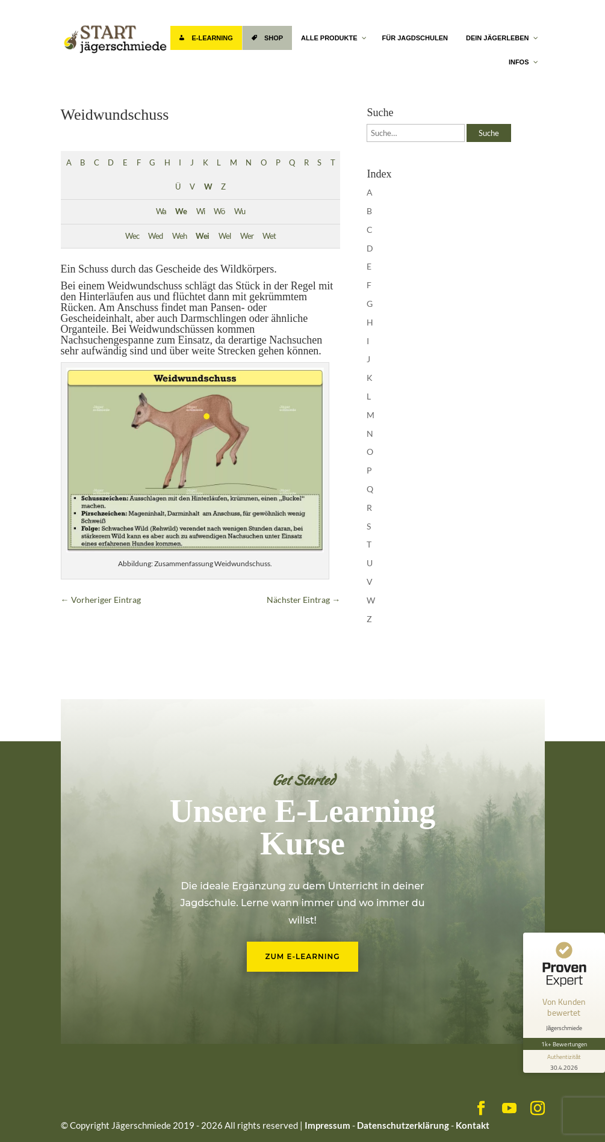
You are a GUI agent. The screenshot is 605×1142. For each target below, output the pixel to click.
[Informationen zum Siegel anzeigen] (564, 1061)
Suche (489, 133)
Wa (161, 211)
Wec (132, 236)
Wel (225, 236)
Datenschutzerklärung (403, 1125)
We (181, 211)
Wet (269, 236)
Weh (179, 236)
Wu (239, 211)
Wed (155, 236)
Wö (219, 211)
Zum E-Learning (302, 956)
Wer (246, 236)
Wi (200, 211)
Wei (202, 236)
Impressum (327, 1125)
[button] (26, 1115)
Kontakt (472, 1125)
